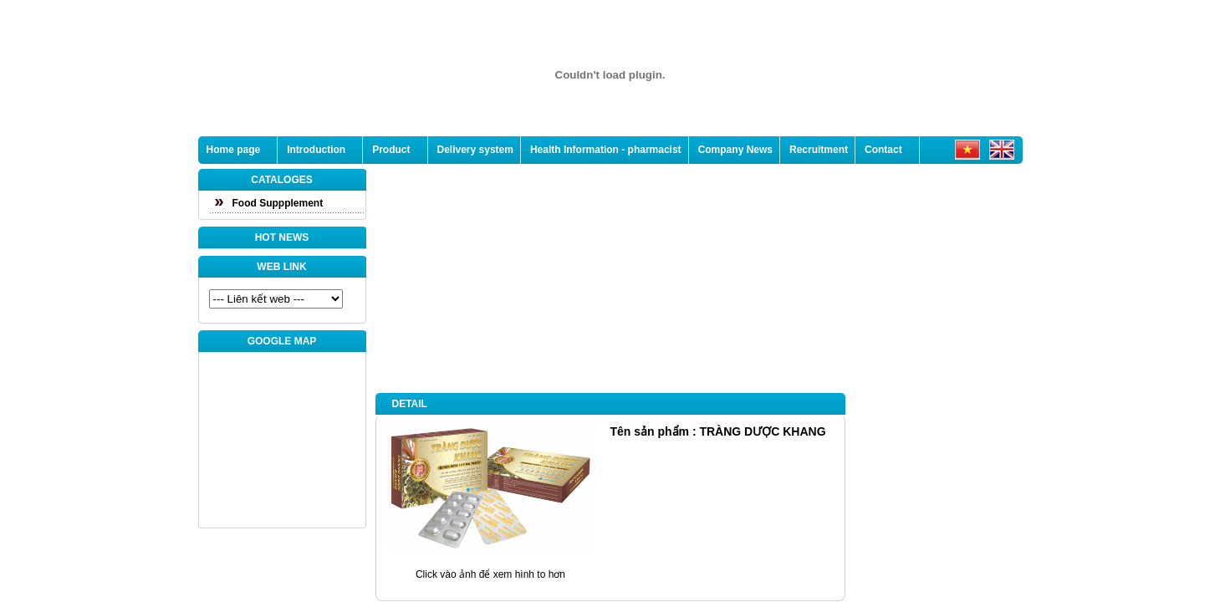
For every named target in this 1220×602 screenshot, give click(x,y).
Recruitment (818, 150)
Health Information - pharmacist (605, 150)
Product (391, 150)
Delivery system (475, 150)
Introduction (316, 150)
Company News (735, 150)
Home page (234, 150)
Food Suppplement (278, 203)
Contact (883, 150)
